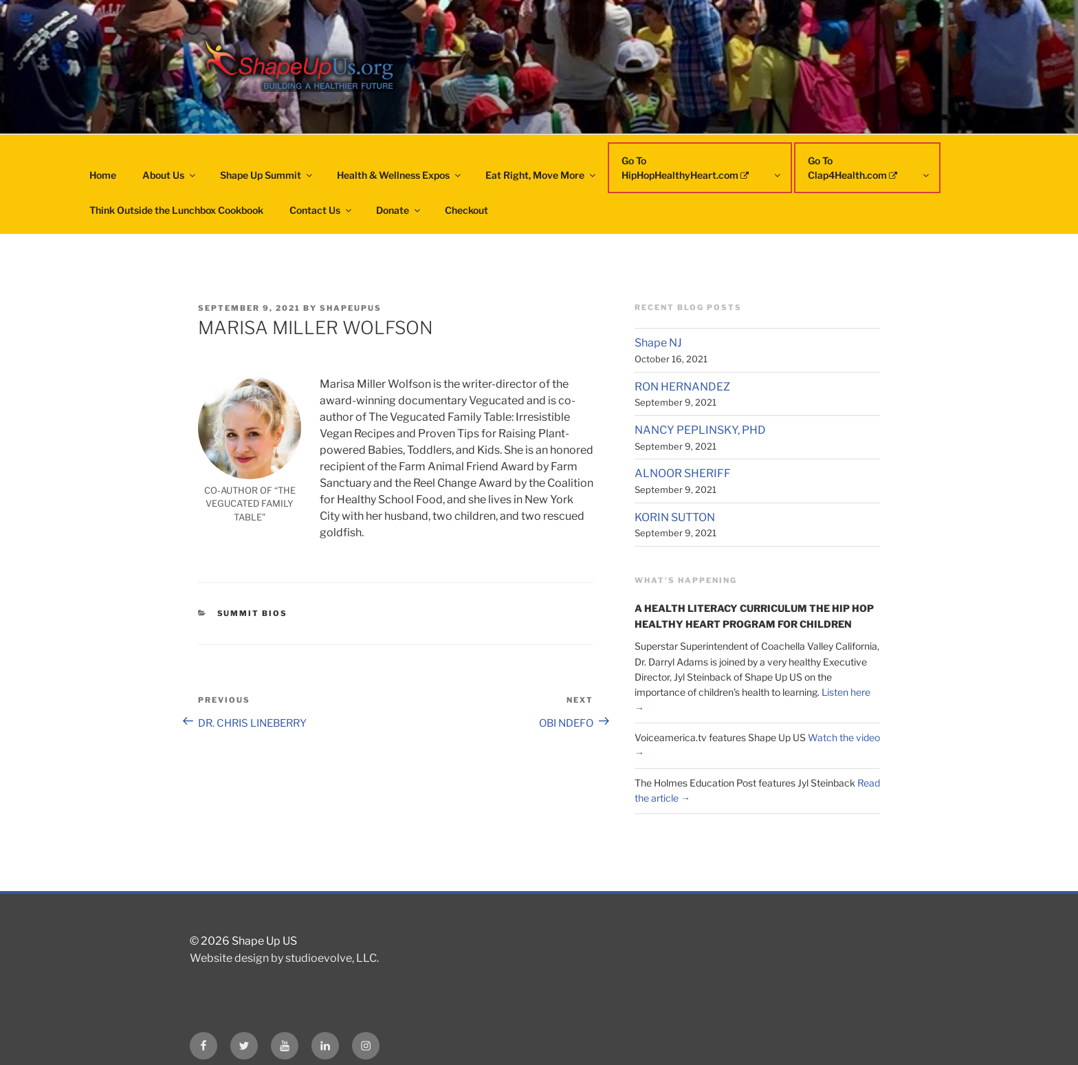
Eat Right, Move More (541, 175)
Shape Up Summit (267, 175)
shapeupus (351, 308)
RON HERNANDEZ (682, 386)
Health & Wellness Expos (400, 175)
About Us (169, 175)
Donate (399, 210)
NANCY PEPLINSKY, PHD (700, 430)
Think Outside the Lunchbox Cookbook (176, 210)
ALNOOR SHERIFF (683, 473)
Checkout (466, 210)
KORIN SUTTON (675, 517)
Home (102, 175)
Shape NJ (658, 342)
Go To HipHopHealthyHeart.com (702, 168)
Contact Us (321, 210)
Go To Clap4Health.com (869, 168)
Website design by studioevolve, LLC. (284, 958)
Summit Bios (252, 613)
